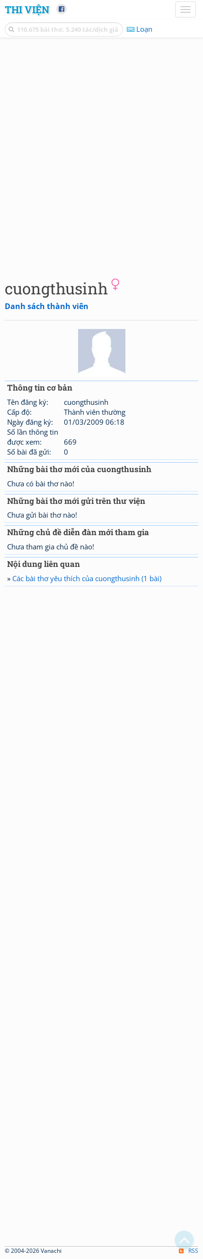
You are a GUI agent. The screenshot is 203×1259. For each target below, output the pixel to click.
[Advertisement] (101, 156)
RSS (188, 1251)
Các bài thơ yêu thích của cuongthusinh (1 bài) (86, 578)
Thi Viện (27, 9)
